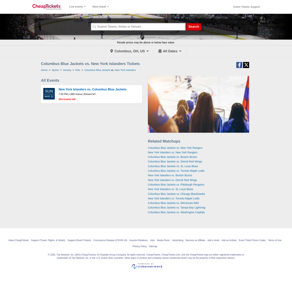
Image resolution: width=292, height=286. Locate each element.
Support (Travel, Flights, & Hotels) (48, 240)
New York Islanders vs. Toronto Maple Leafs (173, 198)
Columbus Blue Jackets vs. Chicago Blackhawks (176, 193)
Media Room (163, 240)
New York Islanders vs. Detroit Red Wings (172, 180)
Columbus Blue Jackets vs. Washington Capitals (176, 212)
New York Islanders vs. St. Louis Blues (170, 189)
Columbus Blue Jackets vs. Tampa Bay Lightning (176, 207)
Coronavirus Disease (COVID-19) (110, 240)
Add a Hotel (213, 240)
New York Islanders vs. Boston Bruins (170, 175)
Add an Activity (229, 240)
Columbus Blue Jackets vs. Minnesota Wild (173, 203)
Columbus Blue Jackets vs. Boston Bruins (172, 156)
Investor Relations (139, 240)
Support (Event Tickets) (79, 240)
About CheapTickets (18, 240)
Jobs (152, 240)
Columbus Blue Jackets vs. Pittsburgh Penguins (176, 184)
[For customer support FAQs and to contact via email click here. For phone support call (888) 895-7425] (247, 6)
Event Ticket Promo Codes (252, 240)
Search (193, 26)
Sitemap (153, 246)
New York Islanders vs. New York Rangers (172, 152)
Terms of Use (274, 240)
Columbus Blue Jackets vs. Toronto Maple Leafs (176, 170)
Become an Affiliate (195, 240)
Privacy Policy (140, 246)
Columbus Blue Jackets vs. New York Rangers (175, 147)
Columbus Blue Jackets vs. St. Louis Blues (173, 166)
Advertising (177, 240)
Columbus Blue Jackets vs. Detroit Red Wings (175, 161)
